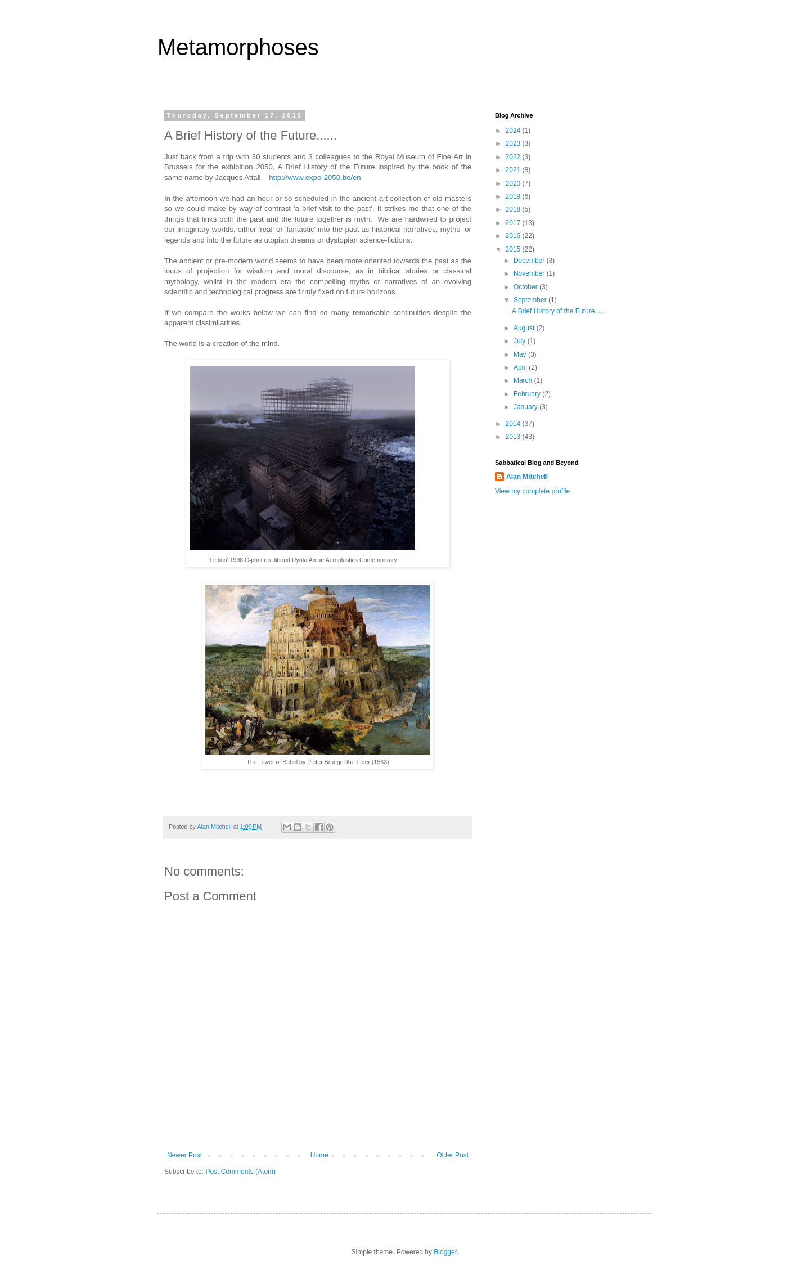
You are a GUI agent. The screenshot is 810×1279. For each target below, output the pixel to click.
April (521, 367)
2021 (514, 170)
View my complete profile (532, 491)
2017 (514, 223)
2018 (514, 209)
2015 (514, 249)
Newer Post (184, 1155)
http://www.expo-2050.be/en (315, 177)
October (526, 287)
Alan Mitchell (527, 477)
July (521, 341)
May (521, 354)
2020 (514, 183)
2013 (514, 437)
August (525, 328)
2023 (514, 143)
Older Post (452, 1155)
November (530, 273)
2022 (514, 157)
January (526, 407)
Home (319, 1155)
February (528, 394)
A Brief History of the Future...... (559, 311)
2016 (514, 236)
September (531, 300)
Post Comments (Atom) (240, 1171)
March (524, 380)
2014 (514, 424)
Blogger (445, 1252)
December (530, 260)
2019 (514, 196)
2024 (514, 130)
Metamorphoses (238, 47)
